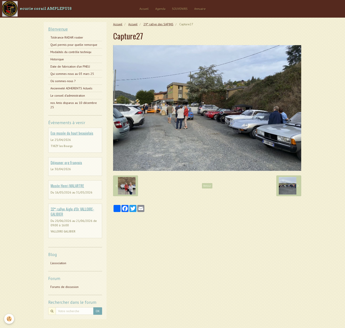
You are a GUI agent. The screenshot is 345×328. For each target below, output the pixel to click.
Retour (207, 185)
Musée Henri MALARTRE (67, 185)
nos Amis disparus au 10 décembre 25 (73, 105)
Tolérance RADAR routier (66, 37)
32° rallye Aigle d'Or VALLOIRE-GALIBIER (72, 211)
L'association (58, 263)
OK (98, 311)
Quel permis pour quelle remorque (73, 45)
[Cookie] (9, 319)
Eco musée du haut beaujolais (72, 133)
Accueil (144, 9)
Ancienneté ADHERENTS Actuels (71, 88)
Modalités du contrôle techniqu (70, 52)
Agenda (160, 9)
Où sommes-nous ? (63, 81)
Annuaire (200, 9)
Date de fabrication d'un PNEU (70, 66)
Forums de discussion (64, 287)
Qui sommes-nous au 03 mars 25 (72, 74)
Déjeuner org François (66, 162)
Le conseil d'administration (67, 96)
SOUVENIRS (180, 9)
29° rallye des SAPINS (158, 24)
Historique (57, 59)
